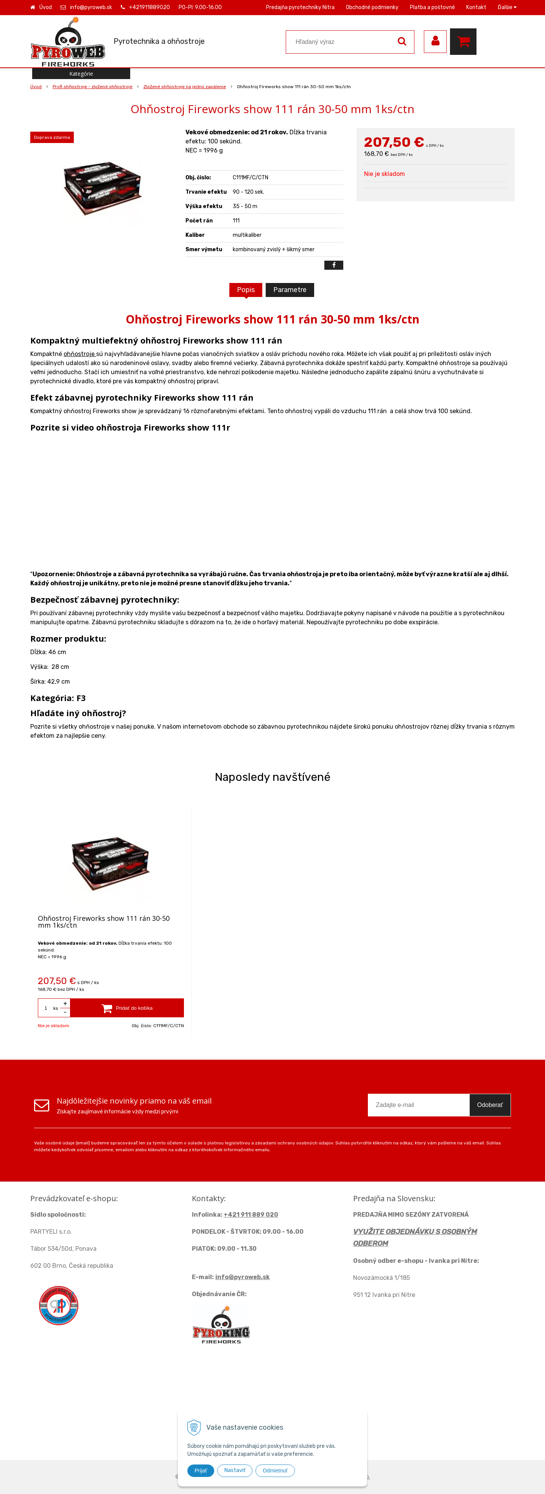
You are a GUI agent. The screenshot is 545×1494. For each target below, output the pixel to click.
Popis (246, 290)
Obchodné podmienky (372, 7)
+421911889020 (149, 7)
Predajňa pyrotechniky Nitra (300, 7)
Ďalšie (507, 7)
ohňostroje (80, 354)
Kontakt (476, 7)
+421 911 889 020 (251, 1214)
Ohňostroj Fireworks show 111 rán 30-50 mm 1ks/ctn (104, 922)
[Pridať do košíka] (127, 1007)
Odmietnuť (275, 1471)
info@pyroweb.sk (91, 7)
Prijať (201, 1471)
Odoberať (490, 1105)
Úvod (45, 7)
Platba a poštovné (432, 7)
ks (55, 1008)
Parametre (290, 290)
